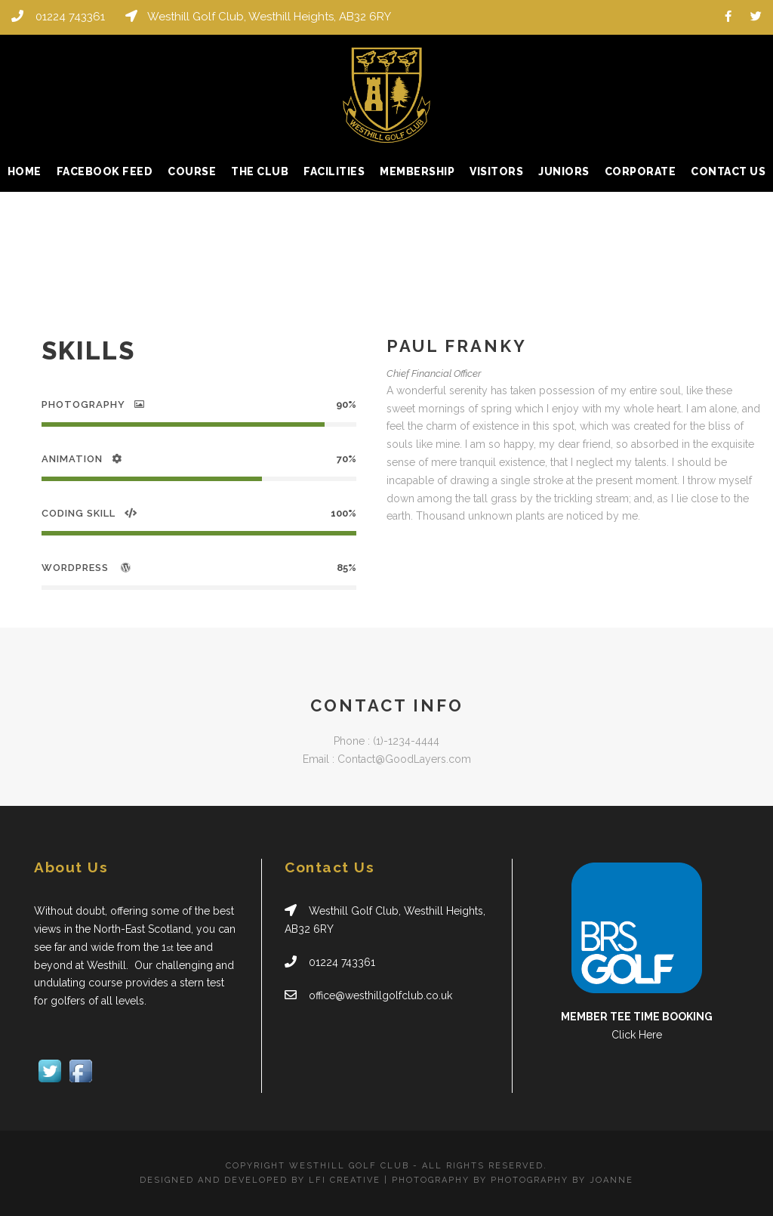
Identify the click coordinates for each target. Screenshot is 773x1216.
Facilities (334, 171)
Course (192, 171)
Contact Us (728, 171)
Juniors (564, 171)
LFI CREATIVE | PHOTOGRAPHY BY (400, 1180)
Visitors (496, 171)
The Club (259, 171)
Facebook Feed (105, 171)
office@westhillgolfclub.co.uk (380, 995)
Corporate (640, 171)
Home (25, 171)
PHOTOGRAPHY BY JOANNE (562, 1180)
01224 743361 (70, 16)
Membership (417, 171)
